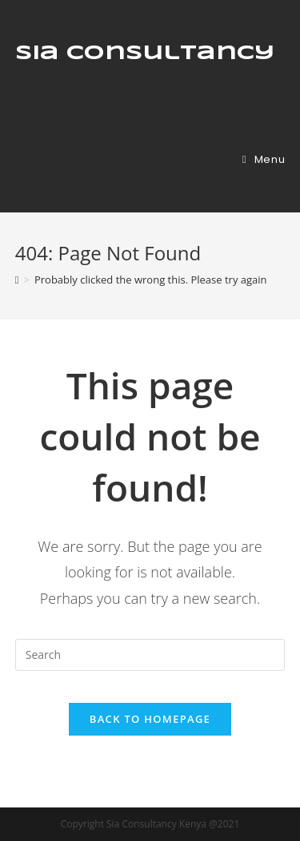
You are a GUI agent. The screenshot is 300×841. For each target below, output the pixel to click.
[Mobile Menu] (263, 159)
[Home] (17, 279)
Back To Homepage (150, 719)
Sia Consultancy (144, 53)
